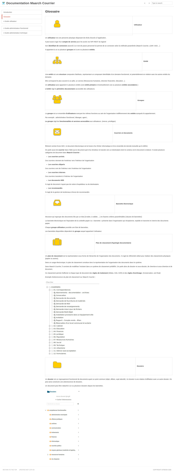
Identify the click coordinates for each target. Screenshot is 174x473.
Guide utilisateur (10, 21)
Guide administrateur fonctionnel (15, 28)
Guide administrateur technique (15, 33)
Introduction (7, 12)
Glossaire (6, 17)
